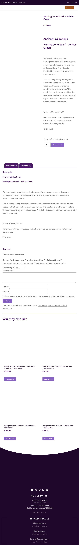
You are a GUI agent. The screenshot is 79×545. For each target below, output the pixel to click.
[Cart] (75, 2)
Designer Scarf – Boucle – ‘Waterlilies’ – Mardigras (25, 385)
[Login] (72, 2)
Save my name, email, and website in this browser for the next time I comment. (39, 255)
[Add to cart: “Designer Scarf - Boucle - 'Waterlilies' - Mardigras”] (12, 395)
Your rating (8, 226)
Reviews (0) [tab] (26, 137)
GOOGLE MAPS (39, 466)
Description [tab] (11, 137)
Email (6, 251)
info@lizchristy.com (39, 488)
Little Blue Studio (43, 540)
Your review (8, 230)
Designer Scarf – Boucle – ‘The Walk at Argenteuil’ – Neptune (29, 325)
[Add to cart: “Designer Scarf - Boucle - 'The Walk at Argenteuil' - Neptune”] (12, 335)
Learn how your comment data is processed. (57, 264)
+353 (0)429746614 (39, 480)
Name (6, 246)
